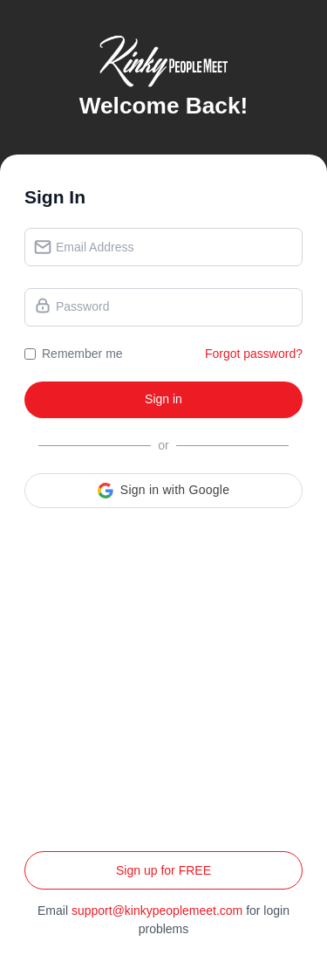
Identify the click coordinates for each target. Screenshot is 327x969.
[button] (163, 490)
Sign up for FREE (163, 870)
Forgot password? (254, 354)
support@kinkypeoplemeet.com (157, 910)
